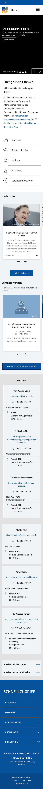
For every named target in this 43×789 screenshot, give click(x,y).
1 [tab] (17, 72)
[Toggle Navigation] (38, 9)
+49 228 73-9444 (23, 491)
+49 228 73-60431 (23, 628)
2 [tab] (20, 72)
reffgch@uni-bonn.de (21, 436)
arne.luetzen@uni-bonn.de (21, 396)
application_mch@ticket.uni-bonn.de (21, 577)
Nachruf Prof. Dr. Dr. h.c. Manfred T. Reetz (21, 234)
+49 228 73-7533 (23, 402)
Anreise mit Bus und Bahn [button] (16, 672)
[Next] (40, 71)
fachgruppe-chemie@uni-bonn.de (21, 754)
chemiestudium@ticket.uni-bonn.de (21, 535)
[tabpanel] (21, 44)
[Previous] (34, 71)
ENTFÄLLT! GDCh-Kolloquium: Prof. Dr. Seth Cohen (21, 326)
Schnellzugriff (19, 691)
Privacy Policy (26, 780)
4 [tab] (25, 72)
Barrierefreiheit (21, 784)
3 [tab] (23, 72)
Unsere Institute (9, 40)
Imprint (14, 780)
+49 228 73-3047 (23, 583)
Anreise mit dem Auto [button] (14, 664)
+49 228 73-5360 (23, 541)
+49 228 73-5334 (23, 448)
